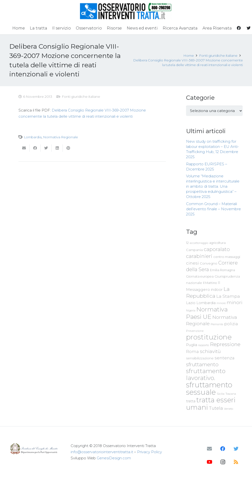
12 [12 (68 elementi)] (187, 243)
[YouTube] (209, 462)
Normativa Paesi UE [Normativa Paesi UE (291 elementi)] (207, 313)
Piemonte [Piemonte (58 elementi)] (217, 324)
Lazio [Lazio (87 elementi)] (190, 303)
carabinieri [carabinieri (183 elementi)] (199, 256)
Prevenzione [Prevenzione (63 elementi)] (195, 331)
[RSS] (236, 462)
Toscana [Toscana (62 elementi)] (230, 393)
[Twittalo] (46, 148)
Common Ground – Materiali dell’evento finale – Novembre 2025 (213, 208)
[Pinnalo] (68, 148)
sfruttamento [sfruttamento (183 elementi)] (202, 364)
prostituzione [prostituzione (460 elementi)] (209, 337)
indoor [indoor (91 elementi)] (216, 289)
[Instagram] (223, 462)
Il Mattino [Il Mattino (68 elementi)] (210, 283)
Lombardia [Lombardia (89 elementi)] (206, 303)
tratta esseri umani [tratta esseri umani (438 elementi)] (211, 403)
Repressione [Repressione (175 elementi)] (225, 344)
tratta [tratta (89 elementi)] (190, 401)
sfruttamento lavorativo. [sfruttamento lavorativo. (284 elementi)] (205, 374)
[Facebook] (223, 449)
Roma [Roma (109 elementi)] (192, 351)
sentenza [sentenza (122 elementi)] (225, 357)
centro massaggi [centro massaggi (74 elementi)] (226, 257)
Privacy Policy (149, 452)
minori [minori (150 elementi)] (234, 302)
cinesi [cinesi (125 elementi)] (192, 263)
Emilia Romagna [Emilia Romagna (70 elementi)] (222, 270)
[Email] (209, 449)
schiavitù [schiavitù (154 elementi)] (210, 351)
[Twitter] (236, 449)
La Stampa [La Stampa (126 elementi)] (228, 296)
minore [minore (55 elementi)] (221, 303)
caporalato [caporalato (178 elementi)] (217, 249)
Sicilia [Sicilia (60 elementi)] (220, 393)
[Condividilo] (35, 148)
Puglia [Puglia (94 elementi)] (191, 344)
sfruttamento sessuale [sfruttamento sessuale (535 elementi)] (209, 388)
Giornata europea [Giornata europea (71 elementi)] (200, 276)
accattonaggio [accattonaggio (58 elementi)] (199, 243)
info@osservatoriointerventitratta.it (102, 452)
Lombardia (33, 137)
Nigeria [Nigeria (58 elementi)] (190, 310)
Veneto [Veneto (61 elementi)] (228, 408)
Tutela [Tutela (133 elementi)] (216, 408)
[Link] (126, 11)
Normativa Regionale (60, 137)
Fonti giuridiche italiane (81, 96)
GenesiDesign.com (114, 458)
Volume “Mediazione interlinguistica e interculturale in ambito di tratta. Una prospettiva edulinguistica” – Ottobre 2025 (212, 186)
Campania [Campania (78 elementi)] (194, 250)
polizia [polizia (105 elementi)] (231, 324)
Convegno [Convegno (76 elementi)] (208, 263)
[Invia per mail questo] (24, 148)
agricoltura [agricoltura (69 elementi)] (217, 243)
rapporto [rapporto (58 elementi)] (203, 345)
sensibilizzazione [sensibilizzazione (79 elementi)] (200, 358)
